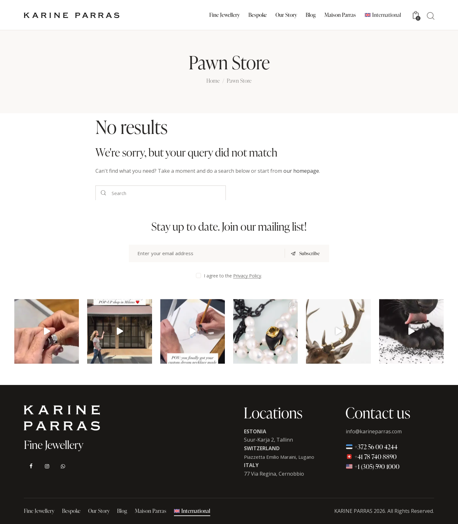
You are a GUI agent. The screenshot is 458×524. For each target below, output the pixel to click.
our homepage (301, 170)
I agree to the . (233, 276)
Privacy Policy (247, 276)
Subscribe (309, 253)
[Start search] (430, 16)
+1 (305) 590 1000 (372, 466)
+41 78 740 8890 (371, 456)
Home (213, 81)
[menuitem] (382, 15)
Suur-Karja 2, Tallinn (268, 439)
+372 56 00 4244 (371, 446)
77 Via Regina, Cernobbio (274, 473)
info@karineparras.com (374, 431)
